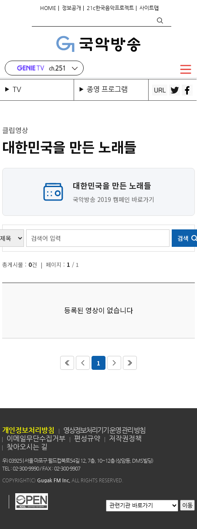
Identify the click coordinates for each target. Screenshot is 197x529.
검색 (159, 20)
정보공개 (71, 8)
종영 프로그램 (107, 89)
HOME (48, 8)
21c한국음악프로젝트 (110, 8)
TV (19, 89)
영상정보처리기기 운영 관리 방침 (104, 430)
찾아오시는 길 (27, 447)
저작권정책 (125, 438)
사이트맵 (149, 8)
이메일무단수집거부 (36, 438)
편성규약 (87, 438)
